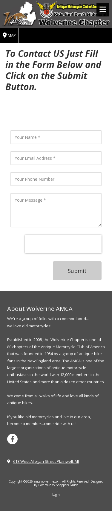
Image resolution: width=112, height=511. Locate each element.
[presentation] (63, 244)
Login (56, 494)
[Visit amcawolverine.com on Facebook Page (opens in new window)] (12, 439)
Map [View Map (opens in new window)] (9, 35)
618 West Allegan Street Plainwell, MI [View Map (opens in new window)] (46, 461)
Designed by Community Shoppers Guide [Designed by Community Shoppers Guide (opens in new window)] (69, 483)
